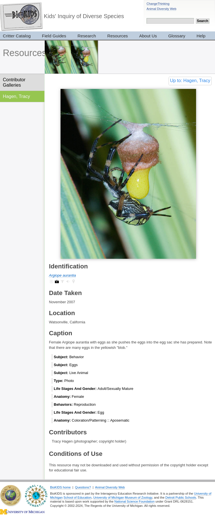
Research (87, 35)
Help (201, 35)
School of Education (78, 497)
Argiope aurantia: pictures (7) (57, 281)
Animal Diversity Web (161, 8)
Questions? (83, 487)
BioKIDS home (60, 487)
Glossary (176, 35)
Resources (117, 35)
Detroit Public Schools (180, 497)
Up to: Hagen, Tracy (190, 80)
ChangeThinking (158, 3)
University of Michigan (108, 497)
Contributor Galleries (14, 82)
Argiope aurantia (62, 275)
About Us (148, 35)
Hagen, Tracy (16, 96)
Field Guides (54, 35)
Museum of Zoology (138, 497)
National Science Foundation (134, 501)
